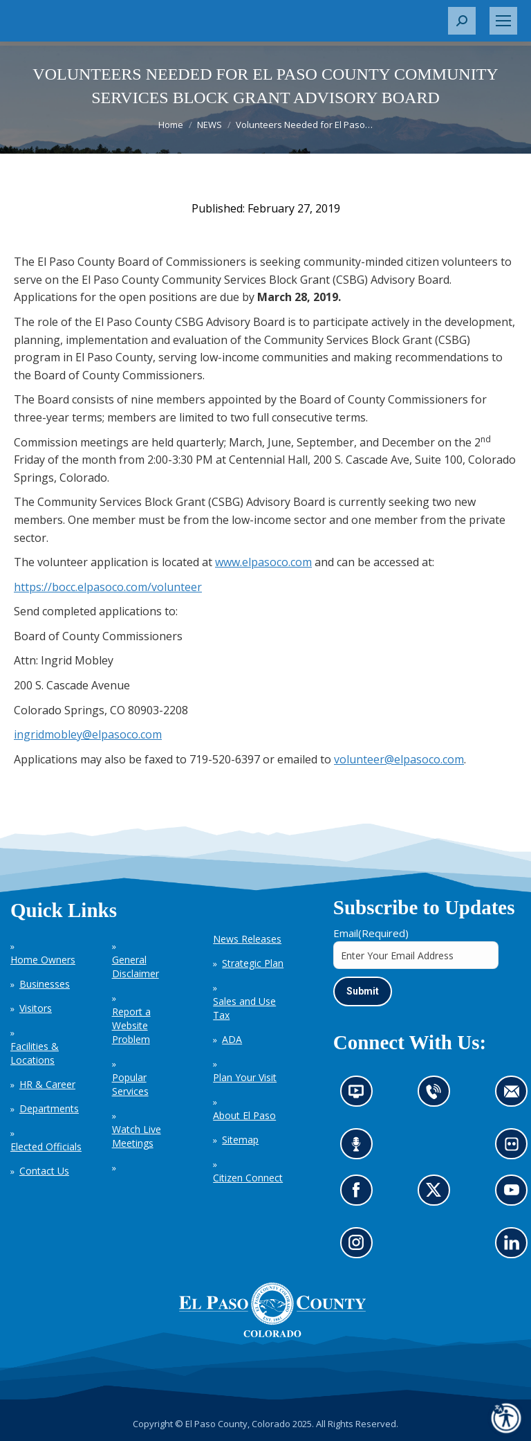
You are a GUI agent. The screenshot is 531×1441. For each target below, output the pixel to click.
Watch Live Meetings (136, 1136)
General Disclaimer (135, 966)
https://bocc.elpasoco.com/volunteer (108, 587)
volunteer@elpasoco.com (399, 759)
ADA (232, 1039)
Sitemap (240, 1139)
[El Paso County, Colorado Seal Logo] (272, 1333)
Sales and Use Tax (244, 1008)
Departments (49, 1108)
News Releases (247, 938)
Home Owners (42, 959)
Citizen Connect (248, 1177)
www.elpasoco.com (263, 562)
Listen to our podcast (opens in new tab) (360, 1148)
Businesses (44, 983)
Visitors (35, 1008)
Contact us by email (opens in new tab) (516, 1096)
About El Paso (244, 1115)
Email (371, 933)
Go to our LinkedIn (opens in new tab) (515, 1247)
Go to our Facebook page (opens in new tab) (360, 1194)
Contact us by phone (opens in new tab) (437, 1096)
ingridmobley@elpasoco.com (88, 734)
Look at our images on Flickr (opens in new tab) (516, 1148)
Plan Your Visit (245, 1077)
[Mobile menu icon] (503, 21)
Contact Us (44, 1170)
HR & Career (47, 1084)
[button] (461, 20)
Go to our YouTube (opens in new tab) (515, 1194)
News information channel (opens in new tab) (360, 1096)
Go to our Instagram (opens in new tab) (360, 1247)
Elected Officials (46, 1146)
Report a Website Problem (131, 1025)
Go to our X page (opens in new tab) (437, 1194)
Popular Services (130, 1084)
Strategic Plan (252, 963)
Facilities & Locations (34, 1053)
